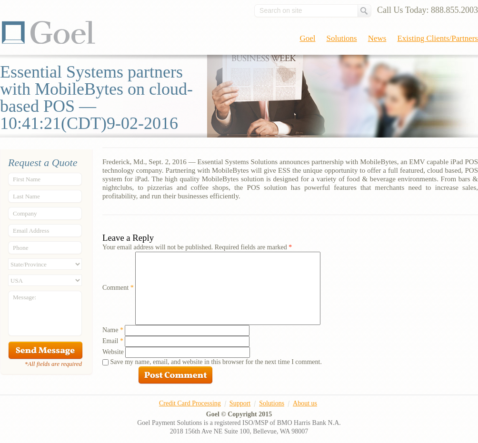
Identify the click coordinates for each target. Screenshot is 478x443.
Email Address (31, 230)
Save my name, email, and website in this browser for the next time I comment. (216, 361)
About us (305, 403)
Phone (21, 247)
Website (113, 351)
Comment (118, 287)
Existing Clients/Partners (437, 38)
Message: (24, 297)
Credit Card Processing (190, 403)
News (377, 38)
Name (112, 330)
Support (239, 403)
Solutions (342, 38)
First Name (26, 179)
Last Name (26, 196)
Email (112, 341)
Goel (48, 32)
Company (25, 213)
